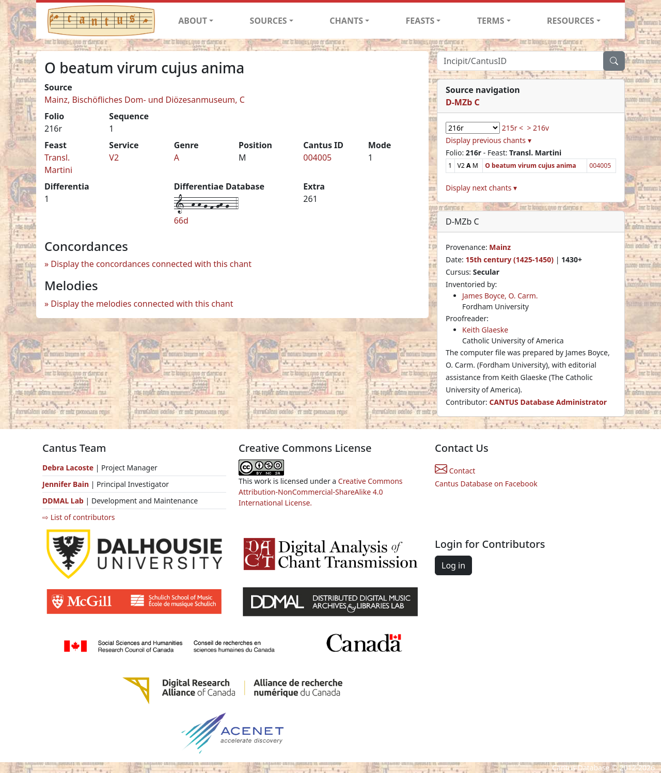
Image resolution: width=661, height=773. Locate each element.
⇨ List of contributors (78, 517)
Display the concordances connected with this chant (151, 264)
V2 (114, 157)
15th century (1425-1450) (509, 259)
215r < (512, 128)
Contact (455, 471)
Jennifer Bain (66, 484)
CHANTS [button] (346, 20)
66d (181, 220)
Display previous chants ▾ (488, 140)
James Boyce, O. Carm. (500, 296)
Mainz (500, 247)
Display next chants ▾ (481, 188)
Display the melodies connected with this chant (142, 303)
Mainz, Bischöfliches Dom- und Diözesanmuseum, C (144, 99)
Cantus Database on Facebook (486, 483)
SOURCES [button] (268, 20)
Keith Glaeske (485, 330)
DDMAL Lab (63, 501)
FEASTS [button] (420, 20)
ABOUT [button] (192, 20)
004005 (317, 157)
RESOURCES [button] (570, 20)
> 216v (538, 128)
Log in (453, 565)
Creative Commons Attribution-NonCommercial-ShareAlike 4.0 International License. (321, 492)
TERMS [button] (491, 20)
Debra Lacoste (67, 467)
